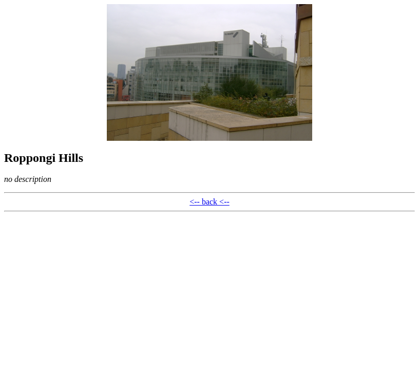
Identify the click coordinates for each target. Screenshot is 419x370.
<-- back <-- (209, 201)
